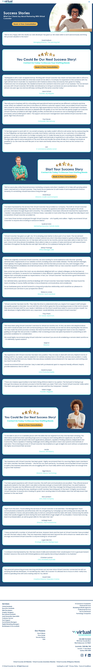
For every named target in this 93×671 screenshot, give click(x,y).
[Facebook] (85, 655)
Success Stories (40, 637)
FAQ (44, 639)
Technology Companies (83, 613)
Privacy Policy (73, 666)
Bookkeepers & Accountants (10, 626)
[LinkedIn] (89, 655)
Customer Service (7, 618)
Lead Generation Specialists (10, 616)
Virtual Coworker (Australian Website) (44, 662)
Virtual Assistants (7, 606)
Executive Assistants (8, 608)
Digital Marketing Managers (10, 624)
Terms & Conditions (85, 666)
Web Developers (7, 610)
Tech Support (6, 620)
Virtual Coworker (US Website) (22, 662)
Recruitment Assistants (9, 614)
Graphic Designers (8, 612)
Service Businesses (85, 611)
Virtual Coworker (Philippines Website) (68, 662)
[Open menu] (89, 1)
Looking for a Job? (62, 666)
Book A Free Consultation (46, 68)
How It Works (41, 633)
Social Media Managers (9, 622)
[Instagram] (82, 655)
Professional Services (84, 609)
